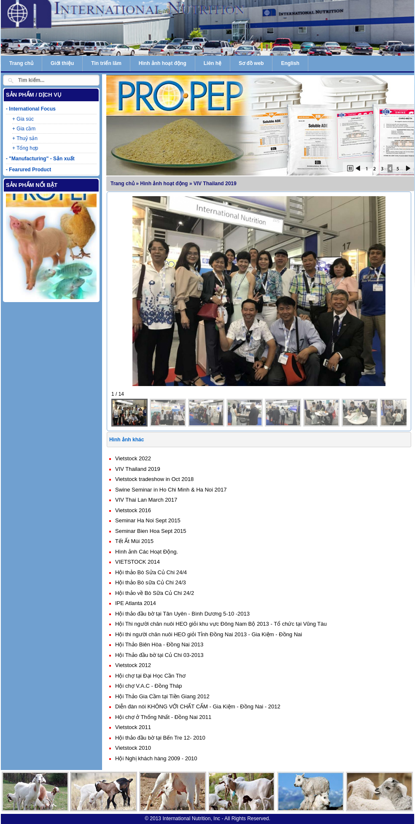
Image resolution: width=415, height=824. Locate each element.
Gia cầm (25, 129)
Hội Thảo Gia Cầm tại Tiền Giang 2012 (162, 696)
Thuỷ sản (27, 138)
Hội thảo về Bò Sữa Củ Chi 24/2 (154, 593)
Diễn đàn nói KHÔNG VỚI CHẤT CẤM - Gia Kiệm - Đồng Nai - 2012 (197, 706)
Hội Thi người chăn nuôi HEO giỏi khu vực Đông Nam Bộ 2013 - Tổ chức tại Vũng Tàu (221, 624)
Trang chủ (21, 63)
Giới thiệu (62, 63)
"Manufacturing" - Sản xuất (41, 159)
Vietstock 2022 (133, 458)
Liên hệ (212, 63)
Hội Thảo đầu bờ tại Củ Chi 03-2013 (159, 655)
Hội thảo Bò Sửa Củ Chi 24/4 (151, 572)
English (290, 63)
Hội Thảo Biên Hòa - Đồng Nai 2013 (159, 644)
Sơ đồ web (251, 63)
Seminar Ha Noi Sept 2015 (148, 520)
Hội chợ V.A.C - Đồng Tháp (148, 686)
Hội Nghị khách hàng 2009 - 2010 (156, 758)
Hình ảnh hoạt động (162, 63)
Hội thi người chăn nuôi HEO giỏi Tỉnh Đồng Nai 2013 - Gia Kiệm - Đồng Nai (208, 634)
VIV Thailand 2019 (137, 469)
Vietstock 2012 (133, 665)
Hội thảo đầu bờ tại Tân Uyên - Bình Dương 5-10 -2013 (182, 614)
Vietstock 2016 (133, 510)
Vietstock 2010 (133, 748)
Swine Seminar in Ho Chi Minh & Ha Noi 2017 (170, 489)
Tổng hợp (27, 148)
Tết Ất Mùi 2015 (134, 541)
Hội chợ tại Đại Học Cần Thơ (150, 676)
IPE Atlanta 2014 (135, 603)
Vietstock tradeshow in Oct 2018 (154, 479)
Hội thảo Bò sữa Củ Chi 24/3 (150, 582)
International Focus (32, 109)
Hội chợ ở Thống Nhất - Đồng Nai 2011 (163, 717)
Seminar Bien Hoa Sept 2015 (150, 531)
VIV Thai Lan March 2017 (146, 500)
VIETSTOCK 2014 (137, 562)
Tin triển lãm (106, 63)
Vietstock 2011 (133, 727)
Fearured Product (30, 170)
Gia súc (25, 119)
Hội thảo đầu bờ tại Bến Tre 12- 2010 (160, 738)
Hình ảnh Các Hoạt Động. (146, 551)
